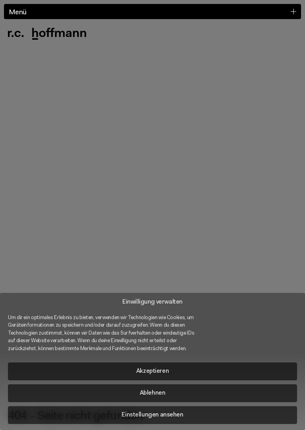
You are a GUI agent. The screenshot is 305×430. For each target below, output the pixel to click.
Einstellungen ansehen (152, 415)
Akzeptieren (152, 371)
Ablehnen (153, 393)
